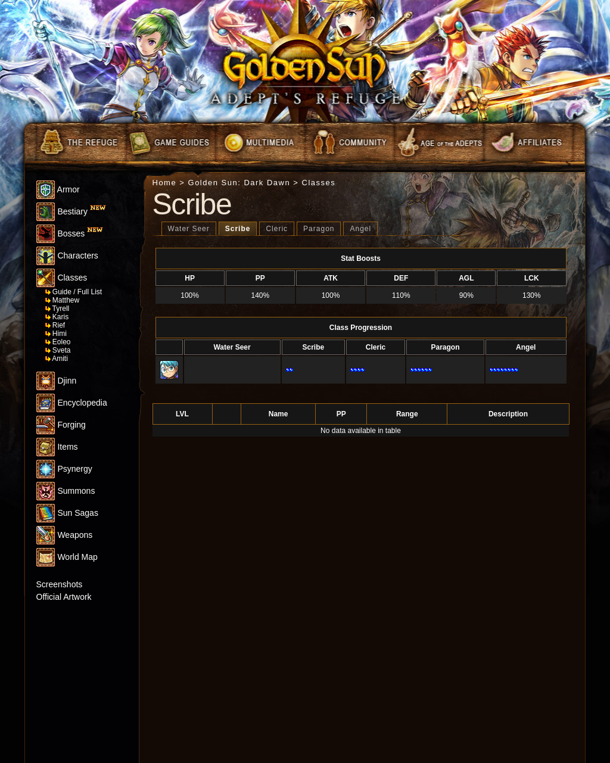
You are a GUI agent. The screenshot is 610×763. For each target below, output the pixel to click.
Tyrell (57, 308)
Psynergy (64, 469)
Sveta (58, 350)
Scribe (238, 229)
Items (57, 446)
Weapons (64, 535)
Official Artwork (64, 597)
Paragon (318, 229)
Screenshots (59, 584)
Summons (65, 491)
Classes (62, 277)
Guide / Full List (73, 292)
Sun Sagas (67, 513)
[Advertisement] (72, 691)
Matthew (62, 300)
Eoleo (58, 342)
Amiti (56, 358)
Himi (56, 333)
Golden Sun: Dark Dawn (239, 182)
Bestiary (71, 211)
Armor (58, 189)
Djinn (56, 380)
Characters (67, 255)
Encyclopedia (71, 402)
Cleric (277, 229)
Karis (57, 317)
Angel (360, 229)
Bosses (70, 233)
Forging (61, 424)
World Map (67, 557)
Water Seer (189, 229)
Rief (55, 325)
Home (164, 182)
